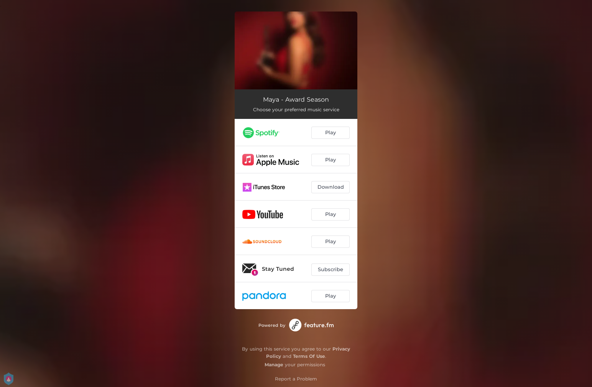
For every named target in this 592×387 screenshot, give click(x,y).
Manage (274, 364)
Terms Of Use (309, 356)
